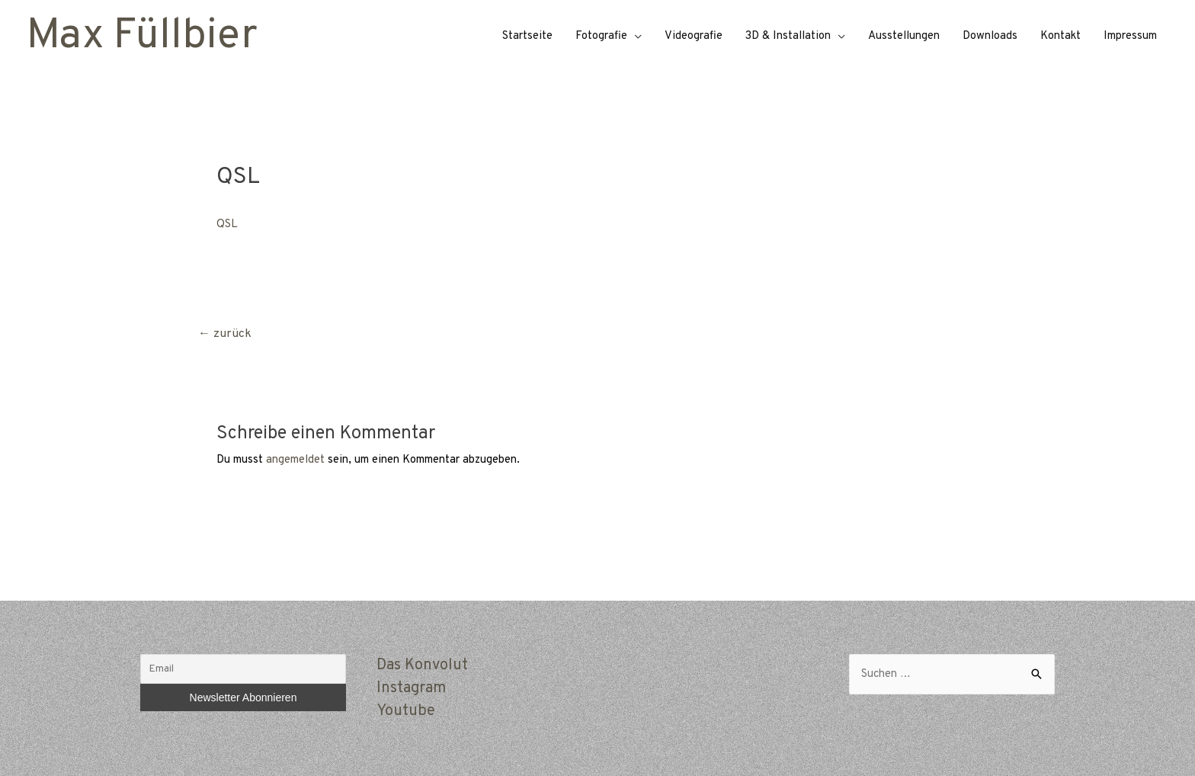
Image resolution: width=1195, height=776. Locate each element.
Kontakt (1060, 36)
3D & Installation (788, 36)
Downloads (990, 36)
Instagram (411, 688)
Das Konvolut (422, 665)
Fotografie (601, 36)
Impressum (1130, 36)
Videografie (693, 36)
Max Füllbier (142, 36)
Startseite (527, 36)
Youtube (405, 711)
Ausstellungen (904, 36)
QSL (227, 224)
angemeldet (295, 460)
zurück (224, 334)
